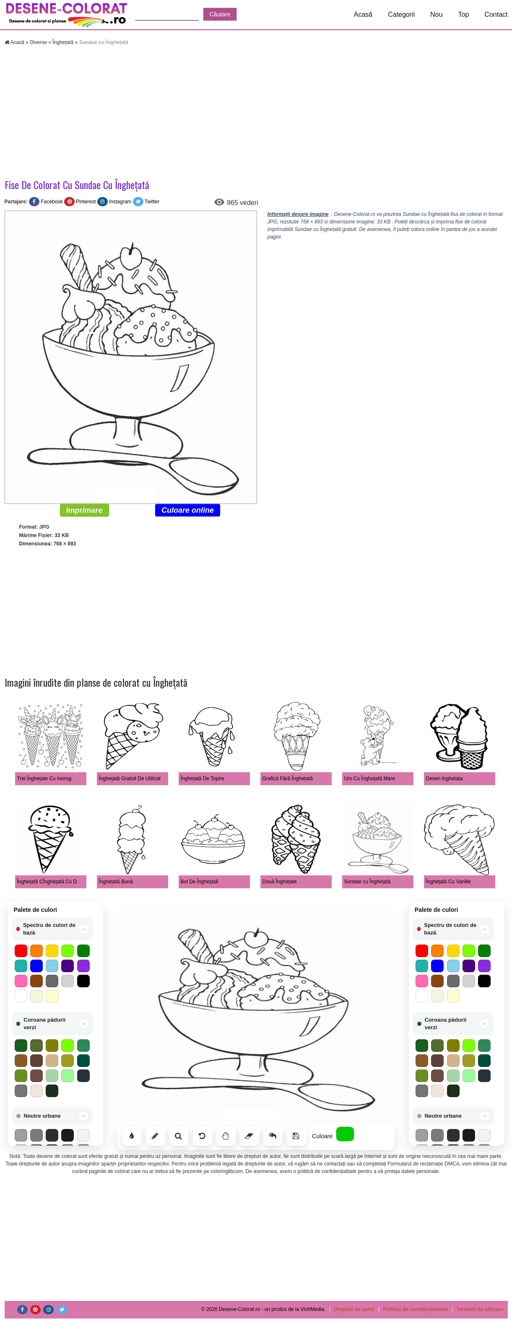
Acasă (363, 14)
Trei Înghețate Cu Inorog (44, 778)
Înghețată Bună (116, 882)
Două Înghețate (279, 882)
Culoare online (187, 510)
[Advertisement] (256, 113)
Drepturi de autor (354, 1309)
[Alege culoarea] (345, 1134)
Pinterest (86, 202)
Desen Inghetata (444, 778)
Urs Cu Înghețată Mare (369, 778)
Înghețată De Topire (203, 778)
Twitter (152, 202)
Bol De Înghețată (199, 882)
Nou (436, 14)
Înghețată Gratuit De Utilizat (130, 778)
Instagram (120, 202)
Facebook (52, 202)
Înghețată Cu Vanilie (448, 882)
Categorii (401, 14)
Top (463, 14)
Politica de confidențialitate (415, 1309)
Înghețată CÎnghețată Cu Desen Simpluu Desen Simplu (78, 882)
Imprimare (84, 510)
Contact (495, 14)
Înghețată (62, 42)
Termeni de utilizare (480, 1309)
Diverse (38, 42)
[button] (52, 929)
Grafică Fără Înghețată (287, 778)
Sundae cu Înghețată (367, 882)
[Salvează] (296, 1136)
